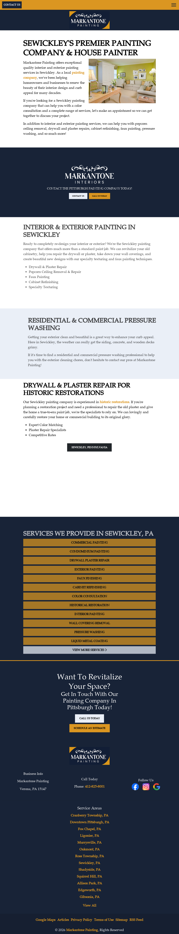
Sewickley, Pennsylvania (89, 447)
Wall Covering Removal (89, 628)
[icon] (146, 787)
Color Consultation (89, 601)
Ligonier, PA (89, 836)
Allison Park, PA (89, 883)
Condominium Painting (89, 556)
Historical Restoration (89, 610)
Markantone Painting (82, 930)
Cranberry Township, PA (89, 815)
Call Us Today (95, 190)
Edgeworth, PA (89, 890)
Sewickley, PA (89, 863)
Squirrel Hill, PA (89, 876)
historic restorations (114, 402)
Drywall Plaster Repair (89, 565)
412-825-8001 (95, 786)
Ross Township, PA (89, 856)
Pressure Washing (89, 637)
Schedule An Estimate (89, 728)
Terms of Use (104, 920)
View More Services (89, 655)
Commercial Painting (89, 547)
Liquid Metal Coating (89, 646)
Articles (63, 920)
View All (89, 905)
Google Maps (45, 920)
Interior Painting (89, 619)
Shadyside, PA (90, 870)
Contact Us (12, 4)
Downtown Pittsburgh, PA (89, 822)
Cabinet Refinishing (89, 592)
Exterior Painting (89, 574)
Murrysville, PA (89, 842)
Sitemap (122, 920)
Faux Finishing (89, 583)
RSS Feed (136, 920)
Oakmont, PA (89, 849)
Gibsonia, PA (89, 897)
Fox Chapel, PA (89, 829)
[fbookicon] (135, 787)
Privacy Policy (81, 920)
